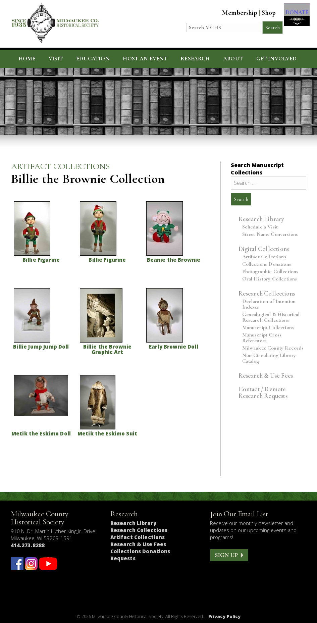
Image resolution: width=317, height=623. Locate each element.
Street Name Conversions (270, 234)
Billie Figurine (41, 259)
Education (93, 58)
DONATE (293, 17)
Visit (56, 58)
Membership (233, 13)
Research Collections (267, 293)
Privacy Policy (224, 616)
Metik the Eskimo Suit (107, 433)
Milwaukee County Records (273, 348)
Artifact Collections (264, 257)
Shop (262, 13)
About (233, 58)
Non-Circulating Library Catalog (269, 358)
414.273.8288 (28, 545)
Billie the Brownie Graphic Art (107, 349)
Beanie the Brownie (174, 259)
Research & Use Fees (266, 375)
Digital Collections (264, 249)
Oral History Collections (269, 279)
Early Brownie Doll (173, 346)
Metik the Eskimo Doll (41, 433)
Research (195, 58)
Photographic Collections (270, 271)
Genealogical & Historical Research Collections (271, 317)
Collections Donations (266, 264)
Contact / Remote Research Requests (263, 392)
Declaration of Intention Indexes (269, 304)
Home (27, 58)
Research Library (261, 219)
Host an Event (145, 58)
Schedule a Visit (260, 227)
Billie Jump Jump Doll (41, 346)
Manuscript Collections (268, 327)
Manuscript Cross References (262, 338)
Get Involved (276, 58)
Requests (123, 558)
